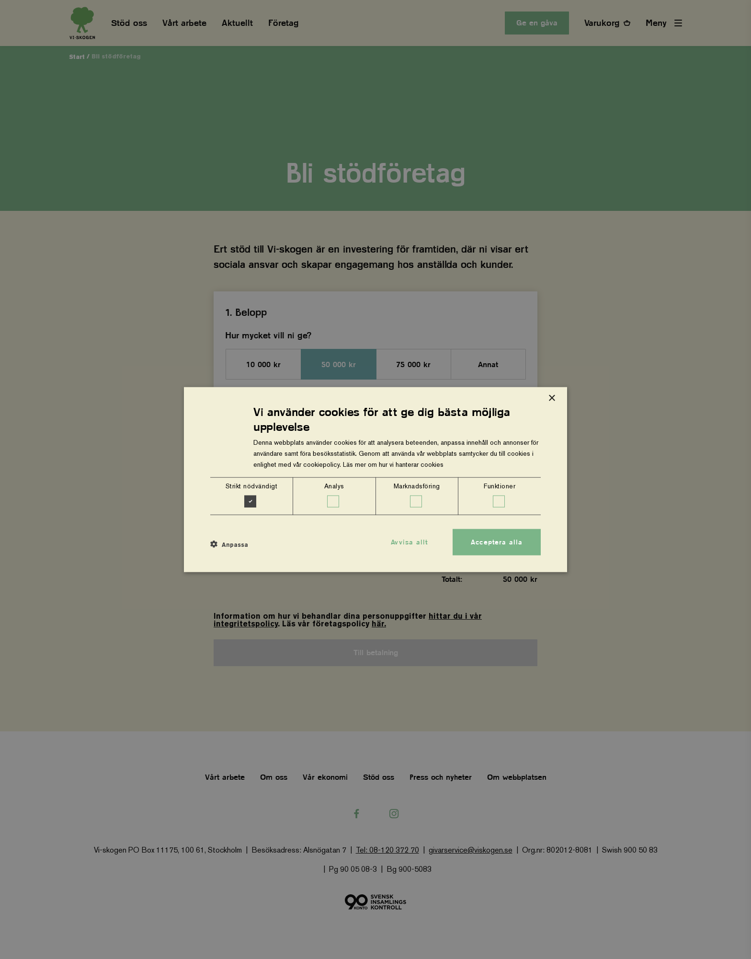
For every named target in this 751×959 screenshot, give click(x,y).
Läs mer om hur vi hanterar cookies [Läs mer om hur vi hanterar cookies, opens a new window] (393, 464)
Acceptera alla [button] (497, 541)
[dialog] (375, 479)
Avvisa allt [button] (409, 541)
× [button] (551, 398)
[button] (229, 544)
